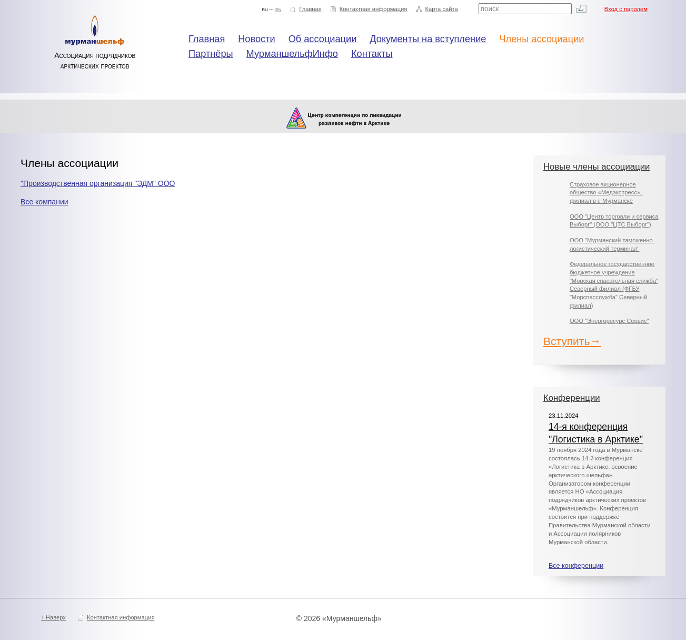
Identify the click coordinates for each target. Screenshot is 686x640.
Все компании (44, 202)
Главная (310, 9)
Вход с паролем (626, 9)
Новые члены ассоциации (596, 167)
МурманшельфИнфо (292, 53)
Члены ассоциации (541, 39)
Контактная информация (373, 9)
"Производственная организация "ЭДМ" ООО (98, 183)
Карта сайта (441, 9)
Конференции (571, 398)
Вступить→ (572, 341)
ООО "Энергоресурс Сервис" (609, 321)
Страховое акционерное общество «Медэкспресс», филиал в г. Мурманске (606, 192)
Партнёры (210, 53)
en (278, 9)
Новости (256, 39)
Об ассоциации (323, 39)
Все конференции (576, 565)
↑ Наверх (53, 617)
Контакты (372, 53)
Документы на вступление (428, 39)
